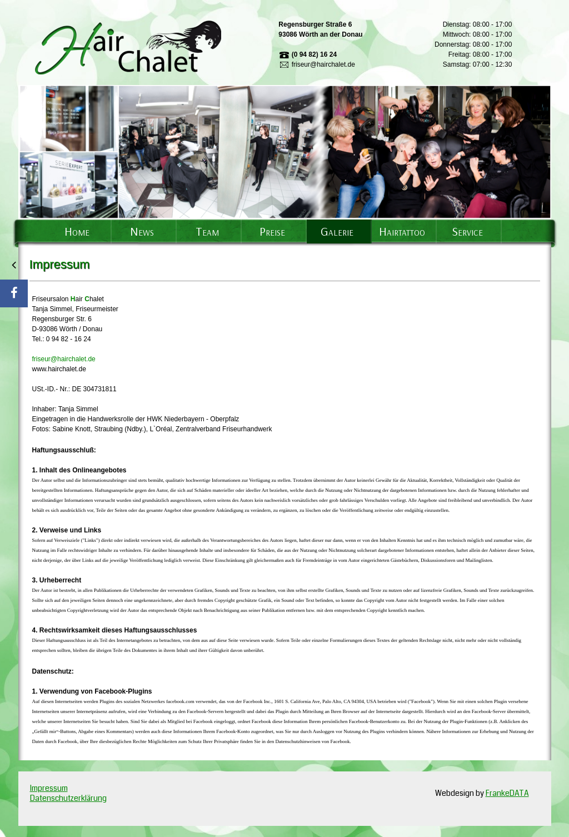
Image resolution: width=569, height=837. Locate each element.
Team (207, 231)
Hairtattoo (402, 231)
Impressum (49, 788)
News (142, 231)
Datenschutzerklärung (68, 798)
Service (467, 231)
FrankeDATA (507, 793)
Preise (272, 231)
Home (76, 231)
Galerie (337, 231)
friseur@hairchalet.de (64, 359)
